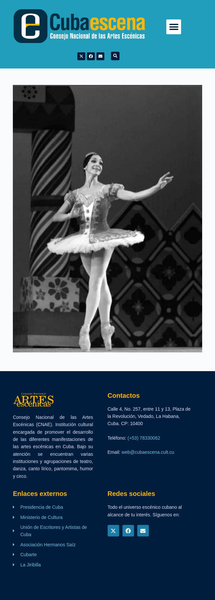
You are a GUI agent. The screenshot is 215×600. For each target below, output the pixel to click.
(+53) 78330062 (143, 438)
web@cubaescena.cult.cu (147, 452)
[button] (173, 26)
